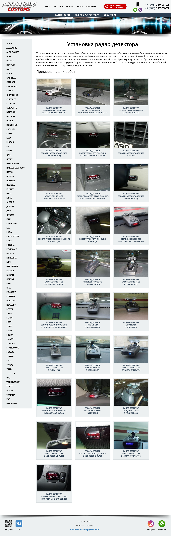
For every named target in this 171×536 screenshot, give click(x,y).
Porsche (11, 300)
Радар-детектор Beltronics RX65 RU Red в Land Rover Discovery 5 (54, 110)
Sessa (9, 330)
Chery (9, 90)
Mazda (10, 253)
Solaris (10, 343)
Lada (9, 232)
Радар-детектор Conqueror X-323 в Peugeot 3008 (131, 410)
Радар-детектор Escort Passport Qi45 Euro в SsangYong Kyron (54, 410)
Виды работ (110, 15)
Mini (8, 262)
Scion (9, 317)
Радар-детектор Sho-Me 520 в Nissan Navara (92, 324)
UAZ (8, 377)
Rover (9, 309)
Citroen (10, 103)
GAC (8, 155)
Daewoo (11, 112)
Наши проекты (62, 15)
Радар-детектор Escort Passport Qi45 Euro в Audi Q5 (131, 153)
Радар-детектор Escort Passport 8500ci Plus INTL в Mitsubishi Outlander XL (93, 196)
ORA (8, 287)
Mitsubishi (12, 266)
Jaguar (10, 206)
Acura (9, 43)
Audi (8, 56)
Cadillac (11, 77)
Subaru (10, 352)
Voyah (9, 390)
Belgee (10, 60)
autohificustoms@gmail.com (84, 529)
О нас (48, 7)
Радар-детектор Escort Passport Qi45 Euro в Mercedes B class (92, 453)
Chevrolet (12, 95)
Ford (9, 150)
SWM (8, 360)
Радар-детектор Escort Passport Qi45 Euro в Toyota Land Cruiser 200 (92, 153)
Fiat (8, 146)
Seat (9, 322)
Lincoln (10, 245)
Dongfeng (12, 125)
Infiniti (10, 189)
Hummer (10, 180)
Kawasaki (11, 223)
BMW (9, 69)
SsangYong (12, 347)
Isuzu (9, 193)
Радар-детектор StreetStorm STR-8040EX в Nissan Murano (131, 110)
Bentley (10, 65)
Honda (10, 176)
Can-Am (10, 82)
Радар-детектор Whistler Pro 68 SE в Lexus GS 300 (131, 281)
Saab (9, 313)
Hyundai (10, 185)
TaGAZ (9, 364)
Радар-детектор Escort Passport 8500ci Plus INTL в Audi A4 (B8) (54, 239)
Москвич (11, 403)
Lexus (9, 240)
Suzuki (10, 356)
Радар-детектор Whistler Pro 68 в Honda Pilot (92, 367)
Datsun (10, 116)
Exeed (9, 133)
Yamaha (10, 394)
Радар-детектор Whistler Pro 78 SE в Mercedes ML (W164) (54, 453)
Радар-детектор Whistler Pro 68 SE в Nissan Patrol (93, 281)
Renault (11, 304)
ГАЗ (8, 399)
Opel (9, 283)
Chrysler (11, 99)
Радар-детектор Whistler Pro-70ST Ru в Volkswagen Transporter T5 (93, 110)
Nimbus (10, 270)
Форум (69, 7)
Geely (9, 159)
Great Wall (12, 163)
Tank (9, 369)
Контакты (91, 7)
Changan (11, 86)
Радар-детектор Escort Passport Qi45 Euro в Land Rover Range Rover (54, 324)
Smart (10, 339)
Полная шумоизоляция (87, 15)
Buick (9, 73)
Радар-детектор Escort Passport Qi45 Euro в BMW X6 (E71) (131, 196)
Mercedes (11, 257)
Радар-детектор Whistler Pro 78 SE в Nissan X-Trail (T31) (131, 453)
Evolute (11, 129)
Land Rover (12, 236)
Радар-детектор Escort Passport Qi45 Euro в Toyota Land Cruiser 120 (54, 496)
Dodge (9, 120)
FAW (8, 137)
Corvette (11, 107)
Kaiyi (8, 219)
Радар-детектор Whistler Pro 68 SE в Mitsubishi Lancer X (54, 281)
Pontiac (11, 296)
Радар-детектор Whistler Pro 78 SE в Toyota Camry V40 (131, 367)
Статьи (79, 7)
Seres (9, 326)
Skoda (9, 334)
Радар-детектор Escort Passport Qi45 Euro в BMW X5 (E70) (54, 153)
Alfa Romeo (12, 52)
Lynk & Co (11, 249)
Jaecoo (10, 202)
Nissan (10, 274)
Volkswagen (13, 382)
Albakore (11, 47)
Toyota (10, 373)
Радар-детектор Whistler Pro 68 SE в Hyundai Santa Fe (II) (54, 196)
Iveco (9, 197)
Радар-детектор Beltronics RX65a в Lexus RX (92, 410)
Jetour (10, 215)
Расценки (58, 7)
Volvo (9, 386)
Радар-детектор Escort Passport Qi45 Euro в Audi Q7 (92, 239)
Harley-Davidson (15, 167)
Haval (9, 172)
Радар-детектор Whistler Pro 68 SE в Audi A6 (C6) (54, 367)
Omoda (10, 279)
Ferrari (10, 142)
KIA (8, 227)
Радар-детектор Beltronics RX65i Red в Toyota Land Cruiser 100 (131, 239)
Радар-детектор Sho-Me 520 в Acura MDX (131, 324)
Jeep (8, 210)
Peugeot (11, 292)
